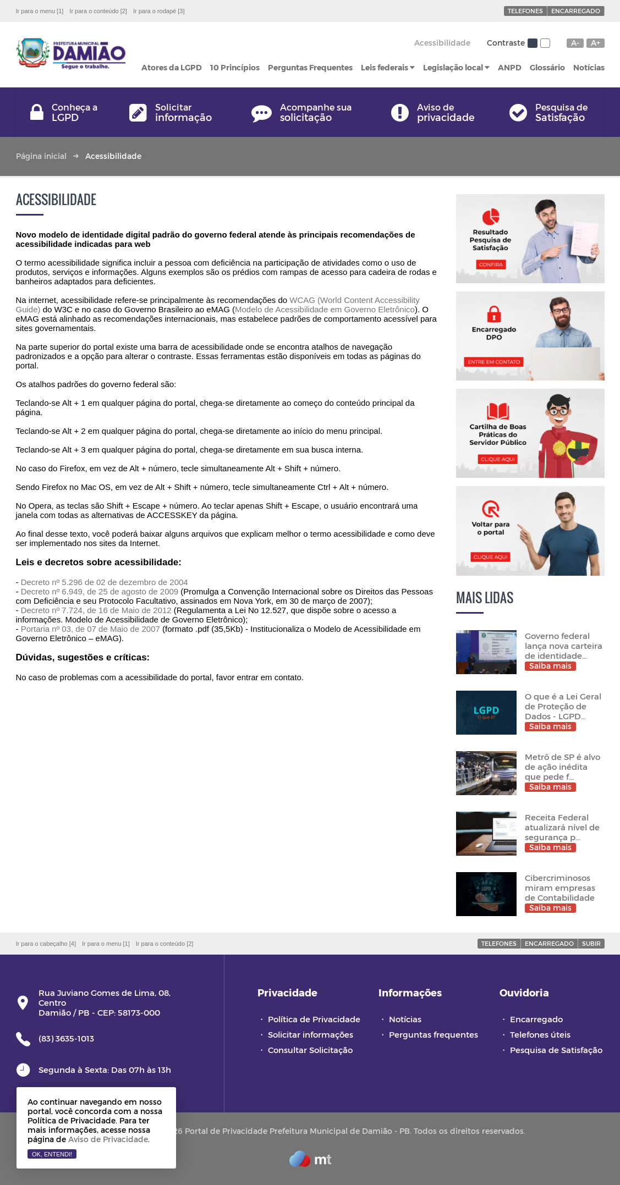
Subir (591, 943)
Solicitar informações (310, 1034)
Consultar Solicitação (310, 1050)
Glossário (547, 67)
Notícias (589, 67)
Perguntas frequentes (433, 1034)
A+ (595, 42)
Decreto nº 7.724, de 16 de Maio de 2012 (96, 610)
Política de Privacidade (314, 1019)
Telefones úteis (540, 1034)
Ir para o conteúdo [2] (98, 11)
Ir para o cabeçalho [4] (46, 943)
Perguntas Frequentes (310, 67)
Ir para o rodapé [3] (159, 11)
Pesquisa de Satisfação (556, 1050)
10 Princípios (235, 67)
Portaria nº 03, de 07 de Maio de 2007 (90, 628)
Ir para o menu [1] (40, 11)
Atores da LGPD (171, 67)
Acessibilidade (442, 42)
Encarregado (575, 10)
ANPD (510, 67)
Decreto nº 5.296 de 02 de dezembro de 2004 (104, 582)
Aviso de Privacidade (108, 1139)
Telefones (525, 10)
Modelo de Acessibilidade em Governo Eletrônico (325, 309)
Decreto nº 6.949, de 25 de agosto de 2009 (100, 591)
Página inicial (41, 156)
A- (575, 42)
